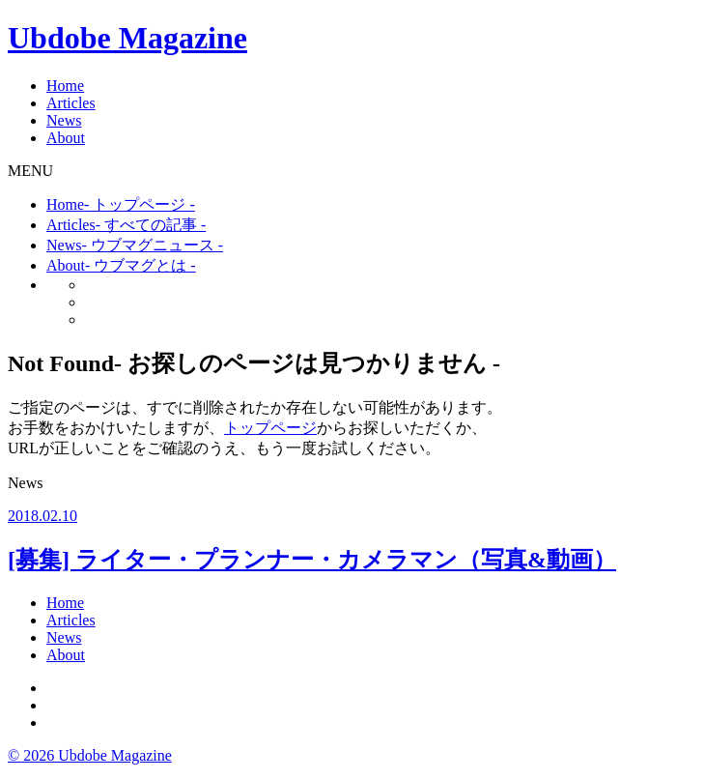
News (63, 120)
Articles (71, 103)
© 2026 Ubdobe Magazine (90, 755)
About (65, 138)
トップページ (270, 427)
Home (65, 85)
